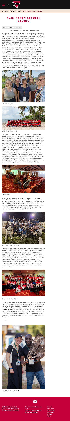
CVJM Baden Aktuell (15, 11)
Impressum (50, 409)
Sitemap (49, 414)
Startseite (5, 11)
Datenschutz (51, 411)
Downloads (50, 412)
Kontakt (49, 407)
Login (49, 416)
